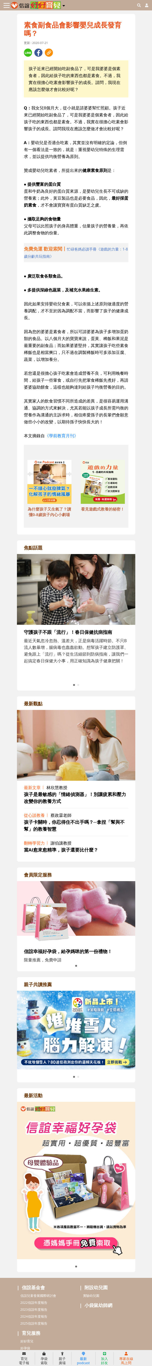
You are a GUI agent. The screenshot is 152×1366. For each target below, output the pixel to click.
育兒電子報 (24, 1358)
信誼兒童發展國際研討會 (38, 1295)
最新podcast (83, 1358)
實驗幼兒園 (91, 1295)
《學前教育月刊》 (61, 435)
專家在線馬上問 (126, 1358)
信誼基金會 (33, 1287)
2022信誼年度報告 (33, 1302)
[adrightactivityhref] (76, 1180)
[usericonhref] (145, 5)
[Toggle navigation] (6, 5)
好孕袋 (25, 1348)
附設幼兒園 (96, 1287)
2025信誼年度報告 (33, 1323)
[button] (63, 5)
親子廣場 (62, 1358)
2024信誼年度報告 (33, 1316)
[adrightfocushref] (76, 625)
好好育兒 (26, 1341)
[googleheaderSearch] (139, 5)
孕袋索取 (44, 1358)
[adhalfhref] (76, 252)
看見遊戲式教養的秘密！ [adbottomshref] (102, 509)
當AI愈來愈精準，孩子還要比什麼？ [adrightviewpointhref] (61, 850)
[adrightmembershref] (76, 912)
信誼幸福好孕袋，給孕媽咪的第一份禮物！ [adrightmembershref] (68, 951)
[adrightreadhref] (76, 1029)
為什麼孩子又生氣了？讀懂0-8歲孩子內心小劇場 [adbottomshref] (49, 511)
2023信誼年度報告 (33, 1309)
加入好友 (104, 1358)
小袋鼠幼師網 (98, 1305)
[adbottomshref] (49, 482)
